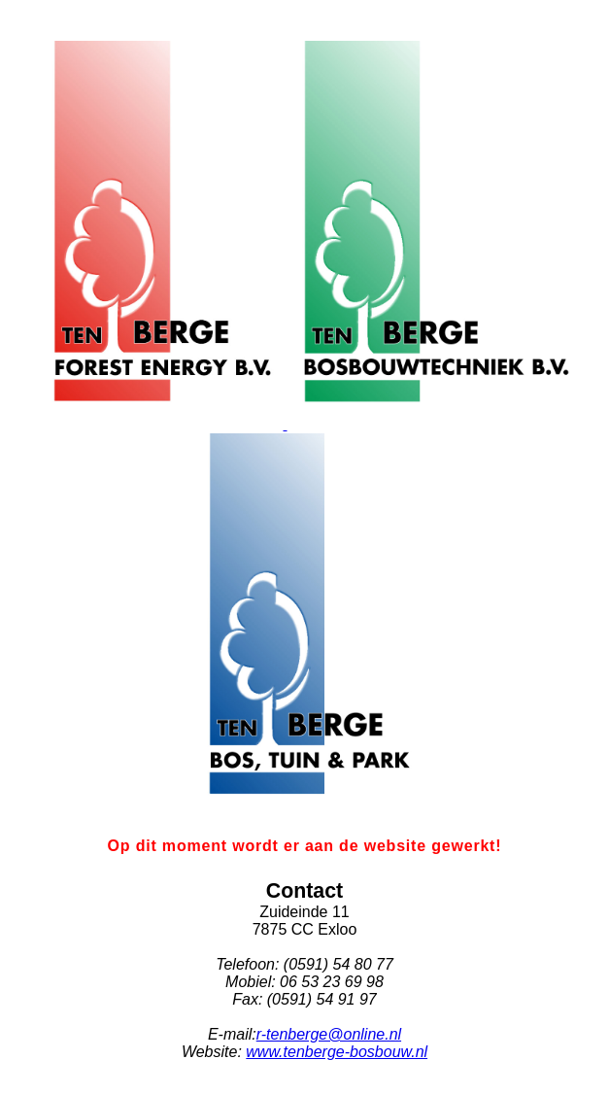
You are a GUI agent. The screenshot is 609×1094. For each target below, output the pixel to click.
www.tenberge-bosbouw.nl (336, 1051)
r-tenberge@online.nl (328, 1034)
